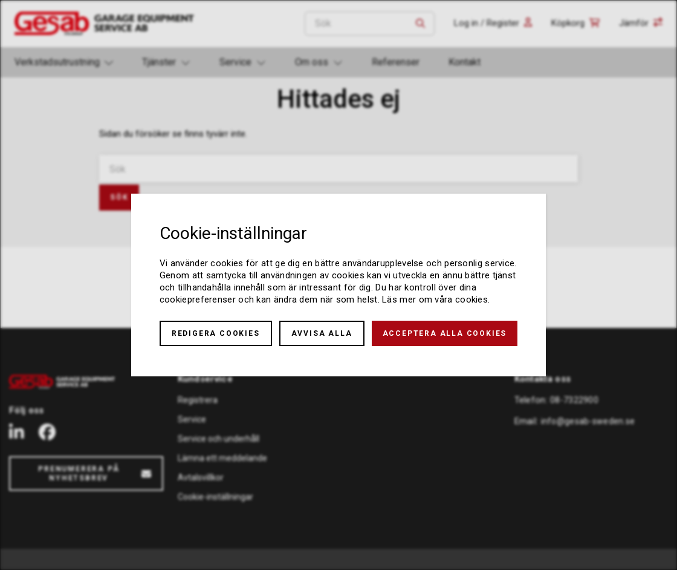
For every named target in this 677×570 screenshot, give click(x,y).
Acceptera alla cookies (445, 333)
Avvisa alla (321, 333)
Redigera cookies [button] (216, 333)
